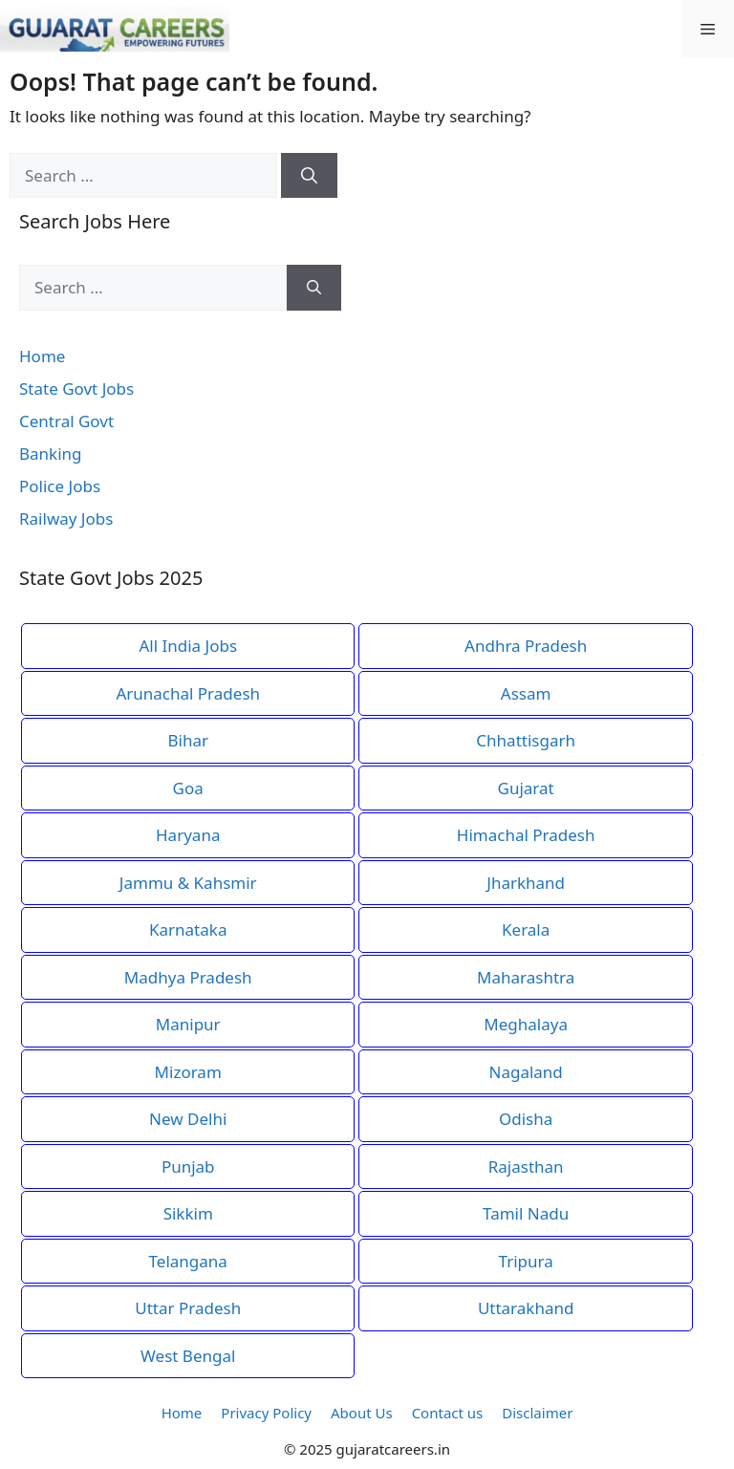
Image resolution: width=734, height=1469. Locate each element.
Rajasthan (526, 1166)
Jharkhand (525, 883)
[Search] (309, 176)
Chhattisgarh (525, 740)
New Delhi (188, 1119)
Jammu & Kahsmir (188, 883)
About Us (362, 1412)
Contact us (448, 1412)
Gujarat (526, 788)
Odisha (525, 1119)
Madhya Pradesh (188, 977)
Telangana (188, 1261)
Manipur (188, 1024)
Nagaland (525, 1072)
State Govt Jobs (76, 389)
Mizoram (188, 1072)
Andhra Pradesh (525, 646)
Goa (188, 788)
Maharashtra (525, 977)
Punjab (188, 1166)
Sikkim (188, 1213)
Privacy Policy (266, 1412)
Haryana (188, 835)
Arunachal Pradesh (188, 693)
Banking (50, 453)
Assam (526, 693)
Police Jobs (59, 486)
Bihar (187, 740)
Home (42, 356)
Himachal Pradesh (526, 835)
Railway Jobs (66, 518)
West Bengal (187, 1356)
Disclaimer (537, 1412)
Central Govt (66, 421)
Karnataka (188, 929)
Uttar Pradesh (188, 1308)
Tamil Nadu (526, 1213)
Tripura (526, 1261)
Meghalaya (526, 1024)
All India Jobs (188, 646)
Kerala (526, 929)
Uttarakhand (526, 1308)
